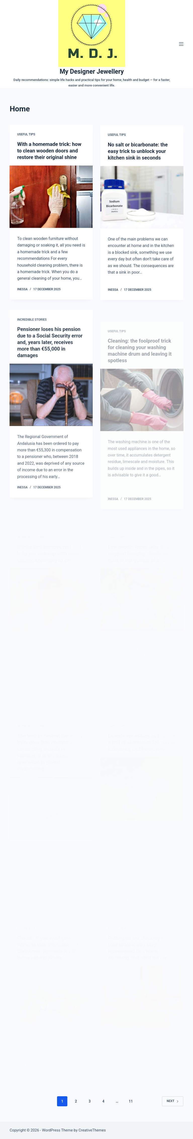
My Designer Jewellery (92, 71)
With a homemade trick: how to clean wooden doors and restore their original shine (49, 150)
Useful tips (26, 134)
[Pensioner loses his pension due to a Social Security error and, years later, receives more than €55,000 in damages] (51, 400)
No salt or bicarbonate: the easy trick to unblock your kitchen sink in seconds (138, 152)
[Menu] (181, 44)
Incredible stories (31, 324)
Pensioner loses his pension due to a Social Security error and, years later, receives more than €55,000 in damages (49, 347)
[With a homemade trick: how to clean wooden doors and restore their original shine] (51, 197)
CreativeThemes (92, 1130)
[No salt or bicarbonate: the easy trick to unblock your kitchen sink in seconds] (141, 198)
